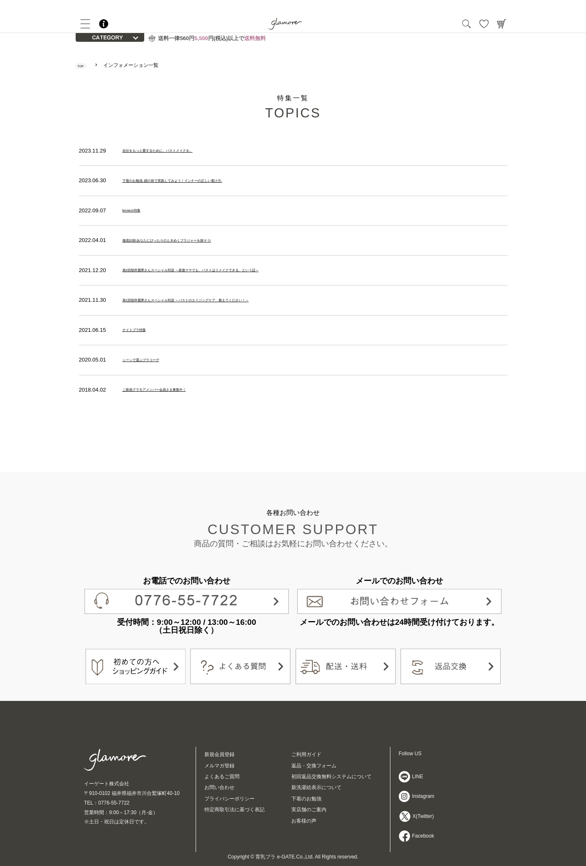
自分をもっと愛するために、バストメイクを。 (179, 151)
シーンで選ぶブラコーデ (152, 360)
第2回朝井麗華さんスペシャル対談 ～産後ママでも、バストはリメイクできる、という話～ (233, 270)
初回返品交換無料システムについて (331, 776)
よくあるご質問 (221, 776)
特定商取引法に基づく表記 (234, 810)
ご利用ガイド (306, 754)
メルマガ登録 (219, 766)
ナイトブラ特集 (141, 330)
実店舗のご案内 (308, 810)
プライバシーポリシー (229, 799)
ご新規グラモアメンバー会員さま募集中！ (174, 390)
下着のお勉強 (306, 799)
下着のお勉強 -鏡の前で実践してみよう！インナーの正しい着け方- (203, 180)
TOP (85, 65)
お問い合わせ (219, 787)
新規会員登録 (219, 754)
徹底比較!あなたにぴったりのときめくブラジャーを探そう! (194, 240)
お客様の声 (303, 821)
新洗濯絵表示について (316, 787)
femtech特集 (137, 210)
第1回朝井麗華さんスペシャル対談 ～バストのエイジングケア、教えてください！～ (225, 300)
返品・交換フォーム (313, 766)
